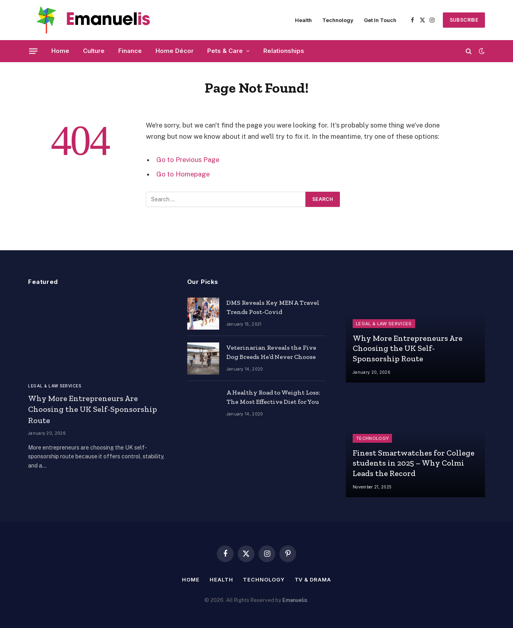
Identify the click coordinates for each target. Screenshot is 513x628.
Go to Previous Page (187, 160)
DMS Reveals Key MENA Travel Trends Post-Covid (272, 307)
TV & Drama (313, 579)
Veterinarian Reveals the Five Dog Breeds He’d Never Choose (271, 352)
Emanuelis (295, 600)
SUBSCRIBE (464, 20)
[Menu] (33, 51)
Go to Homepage (183, 174)
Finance (130, 51)
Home (60, 51)
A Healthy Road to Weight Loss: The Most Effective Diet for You (273, 397)
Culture (94, 51)
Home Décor (175, 51)
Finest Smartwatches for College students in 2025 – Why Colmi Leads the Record (414, 463)
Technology (337, 20)
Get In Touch (380, 20)
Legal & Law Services (54, 385)
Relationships (283, 51)
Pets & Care (225, 51)
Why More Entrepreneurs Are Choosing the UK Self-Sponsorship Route (92, 409)
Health (303, 20)
